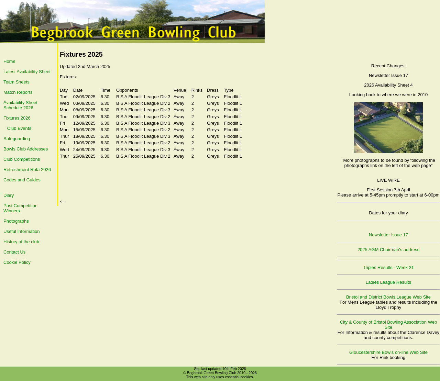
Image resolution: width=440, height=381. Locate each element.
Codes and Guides (22, 179)
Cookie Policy (17, 262)
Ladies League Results (388, 282)
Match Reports (18, 92)
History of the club (21, 241)
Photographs (16, 221)
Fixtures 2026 (17, 118)
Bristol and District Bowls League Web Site (388, 297)
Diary (8, 195)
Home (9, 61)
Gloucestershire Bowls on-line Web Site (388, 352)
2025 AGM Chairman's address (388, 249)
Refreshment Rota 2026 (27, 169)
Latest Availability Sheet (27, 71)
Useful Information (21, 231)
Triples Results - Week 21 (388, 267)
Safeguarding (16, 138)
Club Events (19, 128)
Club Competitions (21, 159)
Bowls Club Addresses (25, 149)
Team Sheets (16, 82)
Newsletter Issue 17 (388, 234)
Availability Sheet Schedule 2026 (20, 105)
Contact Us (14, 252)
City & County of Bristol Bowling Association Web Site (388, 325)
